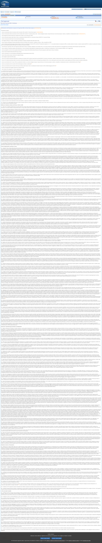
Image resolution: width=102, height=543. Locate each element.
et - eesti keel (78, 9)
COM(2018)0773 (82, 33)
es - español (73, 9)
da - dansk (75, 9)
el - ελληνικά (79, 9)
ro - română (95, 9)
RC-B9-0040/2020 (4, 17)
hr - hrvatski (84, 9)
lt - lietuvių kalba (88, 9)
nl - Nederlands (91, 9)
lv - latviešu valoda (86, 9)
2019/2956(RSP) (7, 14)
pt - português (94, 9)
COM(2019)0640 (39, 32)
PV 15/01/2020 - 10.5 (55, 17)
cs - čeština (74, 9)
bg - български (72, 9)
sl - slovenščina (98, 9)
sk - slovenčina (96, 9)
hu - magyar (89, 9)
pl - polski (93, 9)
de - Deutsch (77, 9)
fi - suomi (99, 9)
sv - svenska (100, 9)
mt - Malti (90, 9)
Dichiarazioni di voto (55, 18)
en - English (80, 9)
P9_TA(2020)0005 (80, 17)
